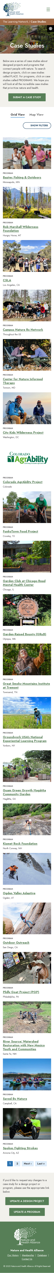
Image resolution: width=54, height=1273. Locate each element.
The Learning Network (15, 22)
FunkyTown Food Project (20, 531)
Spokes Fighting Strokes (20, 1148)
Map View (36, 114)
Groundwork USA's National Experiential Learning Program (25, 739)
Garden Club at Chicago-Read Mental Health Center (24, 583)
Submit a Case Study (27, 97)
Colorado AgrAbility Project (22, 482)
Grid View (18, 114)
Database (42, 1255)
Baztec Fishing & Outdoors (22, 177)
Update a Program (27, 1212)
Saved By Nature (15, 1099)
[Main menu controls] (48, 9)
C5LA (7, 280)
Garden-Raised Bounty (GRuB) (24, 634)
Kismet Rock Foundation (20, 843)
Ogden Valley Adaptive (19, 893)
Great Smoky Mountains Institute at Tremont (26, 686)
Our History (13, 1255)
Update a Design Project (27, 1201)
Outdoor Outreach (16, 942)
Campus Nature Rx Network (23, 330)
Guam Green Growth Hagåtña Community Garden (24, 792)
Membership (28, 1255)
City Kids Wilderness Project (23, 432)
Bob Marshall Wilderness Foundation (20, 229)
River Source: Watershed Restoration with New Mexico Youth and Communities (24, 1045)
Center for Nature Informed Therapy (23, 381)
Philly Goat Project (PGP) (21, 992)
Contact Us (27, 1259)
